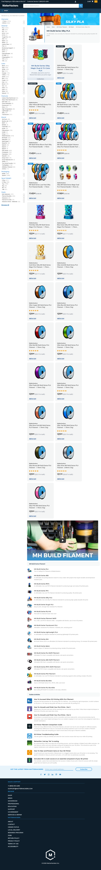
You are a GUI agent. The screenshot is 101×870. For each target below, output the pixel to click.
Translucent (7, 115)
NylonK (5, 147)
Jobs (10, 835)
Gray (5, 67)
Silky (4, 113)
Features (4, 96)
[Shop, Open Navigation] (4, 10)
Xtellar (5, 161)
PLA (5, 28)
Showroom (12, 801)
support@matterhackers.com (20, 789)
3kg (4, 186)
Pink (4, 82)
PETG (5, 33)
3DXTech (6, 119)
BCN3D (5, 125)
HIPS (4, 52)
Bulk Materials (8, 194)
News (10, 798)
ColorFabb (6, 127)
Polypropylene (7, 57)
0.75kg (5, 182)
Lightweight (6, 111)
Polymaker (6, 154)
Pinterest (56, 774)
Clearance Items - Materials (11, 202)
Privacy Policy (14, 841)
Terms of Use (13, 844)
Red (5, 71)
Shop (10, 795)
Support (11, 809)
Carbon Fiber (7, 44)
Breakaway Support (8, 48)
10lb (4, 189)
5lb (4, 188)
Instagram (48, 774)
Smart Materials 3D (8, 160)
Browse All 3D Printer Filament (13, 15)
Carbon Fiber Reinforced (10, 98)
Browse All (5, 205)
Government (13, 812)
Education (12, 806)
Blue (5, 78)
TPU (5, 59)
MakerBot (6, 139)
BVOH (4, 50)
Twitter (44, 774)
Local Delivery (14, 830)
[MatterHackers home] (10, 5)
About (10, 821)
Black (5, 66)
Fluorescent (6, 105)
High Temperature (8, 109)
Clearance (6, 198)
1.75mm (6, 21)
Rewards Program (15, 833)
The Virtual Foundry (9, 163)
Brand (3, 117)
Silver (5, 91)
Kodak (5, 132)
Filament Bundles (8, 196)
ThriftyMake (7, 165)
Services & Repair (15, 815)
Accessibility (13, 846)
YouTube (60, 774)
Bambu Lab (7, 121)
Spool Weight (6, 178)
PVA (4, 46)
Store (53, 27)
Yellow (5, 75)
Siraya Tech (6, 158)
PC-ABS (5, 55)
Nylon (5, 41)
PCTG (4, 35)
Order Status (13, 827)
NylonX (5, 149)
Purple (5, 80)
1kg (5, 184)
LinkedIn (52, 774)
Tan (4, 86)
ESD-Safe (6, 102)
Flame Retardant (7, 103)
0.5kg (5, 180)
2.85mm (6, 23)
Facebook (41, 774)
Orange (6, 73)
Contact (11, 824)
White (5, 69)
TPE (4, 61)
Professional (13, 804)
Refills (5, 174)
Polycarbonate (7, 54)
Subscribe (83, 769)
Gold (4, 90)
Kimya (5, 134)
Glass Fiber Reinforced (10, 100)
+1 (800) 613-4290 (43, 1)
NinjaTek (6, 143)
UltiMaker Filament (8, 167)
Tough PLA (6, 37)
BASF (4, 123)
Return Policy (13, 838)
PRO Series (7, 151)
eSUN (5, 128)
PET (4, 32)
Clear (5, 88)
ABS (5, 30)
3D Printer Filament (62, 27)
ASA (4, 39)
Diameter (4, 19)
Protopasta (7, 152)
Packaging (5, 171)
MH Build (71, 27)
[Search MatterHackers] (81, 6)
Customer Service (32, 1)
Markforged (6, 141)
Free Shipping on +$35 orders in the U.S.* (13, 1)
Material (4, 26)
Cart (92, 1)
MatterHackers (8, 136)
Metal (5, 42)
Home (48, 27)
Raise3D (6, 156)
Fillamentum (7, 130)
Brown (5, 84)
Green (5, 77)
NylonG (5, 145)
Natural (5, 93)
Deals (3, 192)
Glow (5, 107)
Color (3, 64)
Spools (6, 175)
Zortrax (5, 169)
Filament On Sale (8, 200)
